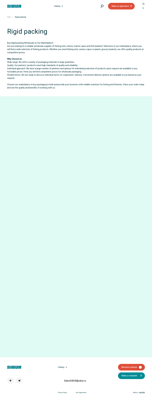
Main (9, 17)
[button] (121, 6)
